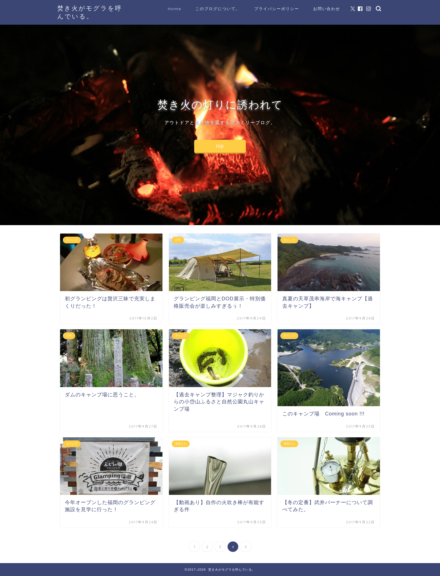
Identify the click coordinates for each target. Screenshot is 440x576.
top (220, 146)
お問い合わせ (326, 8)
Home (174, 8)
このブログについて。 (217, 8)
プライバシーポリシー (276, 8)
